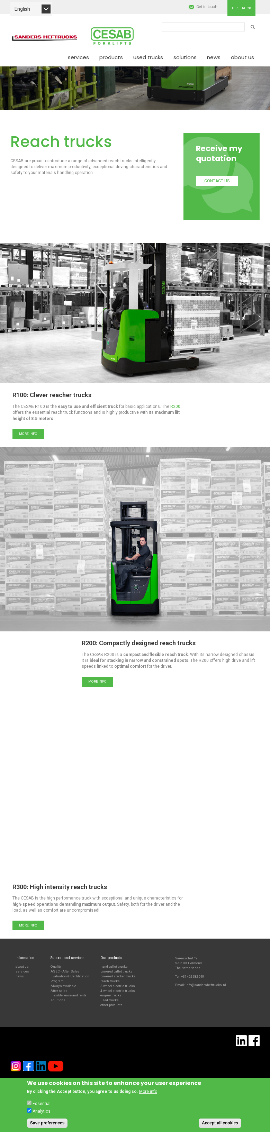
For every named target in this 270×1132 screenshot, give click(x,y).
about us (22, 966)
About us (242, 57)
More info (28, 434)
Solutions (185, 57)
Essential (42, 1103)
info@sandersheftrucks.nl (206, 985)
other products (111, 1005)
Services (78, 57)
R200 (175, 406)
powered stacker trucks (118, 976)
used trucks (109, 1000)
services (22, 971)
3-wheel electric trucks (117, 986)
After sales (59, 991)
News (213, 57)
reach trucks (110, 981)
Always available (63, 986)
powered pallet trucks (116, 971)
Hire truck (241, 8)
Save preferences (47, 1123)
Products (111, 57)
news (20, 976)
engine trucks (111, 995)
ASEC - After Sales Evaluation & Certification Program (70, 976)
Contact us (217, 181)
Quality (56, 966)
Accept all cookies (220, 1123)
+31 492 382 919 (192, 976)
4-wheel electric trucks (117, 991)
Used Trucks (148, 57)
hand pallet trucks (114, 966)
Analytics (42, 1111)
